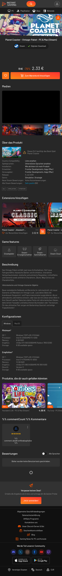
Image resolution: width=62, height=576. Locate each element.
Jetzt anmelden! (31, 500)
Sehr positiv (30, 183)
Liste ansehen (30, 161)
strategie (22, 189)
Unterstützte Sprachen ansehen (38, 164)
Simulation (29, 177)
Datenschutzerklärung (31, 515)
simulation (12, 189)
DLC (4, 189)
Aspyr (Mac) (48, 169)
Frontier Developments (34, 169)
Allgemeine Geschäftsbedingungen (31, 511)
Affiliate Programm (31, 519)
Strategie (38, 177)
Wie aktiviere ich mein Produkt (37, 166)
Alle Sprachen (51, 453)
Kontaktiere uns (31, 522)
